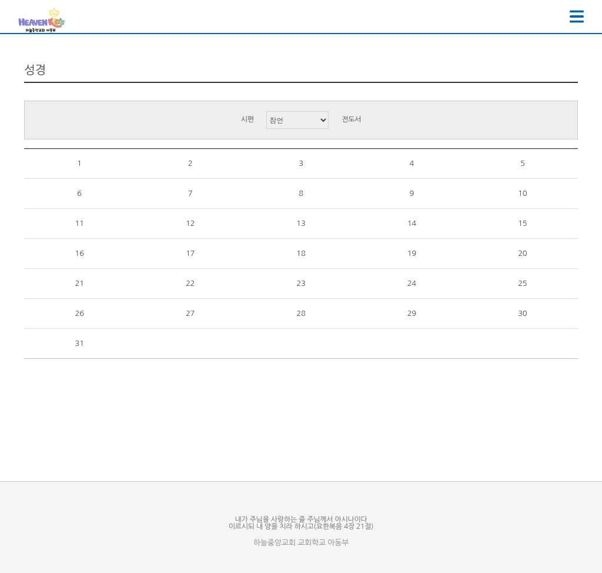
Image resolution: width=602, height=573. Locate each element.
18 (300, 253)
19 (411, 253)
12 (190, 223)
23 (300, 283)
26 (79, 313)
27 (190, 313)
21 (79, 283)
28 (300, 313)
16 (79, 253)
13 (300, 223)
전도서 (351, 119)
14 (411, 223)
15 (522, 223)
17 (190, 253)
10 (522, 193)
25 (522, 283)
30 (522, 313)
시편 (247, 119)
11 (79, 223)
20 (522, 253)
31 (79, 343)
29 (411, 313)
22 (190, 283)
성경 (35, 70)
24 (411, 283)
